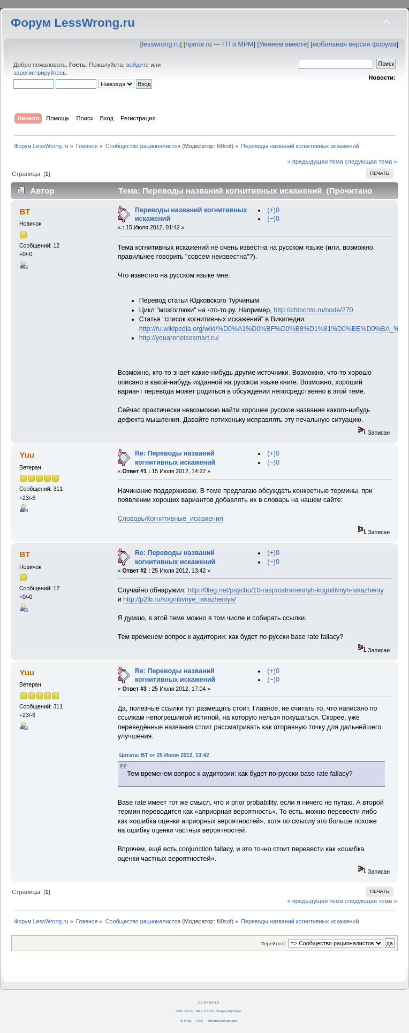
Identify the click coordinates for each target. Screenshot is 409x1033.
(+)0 (273, 210)
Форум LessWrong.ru (73, 22)
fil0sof (224, 146)
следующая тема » (371, 161)
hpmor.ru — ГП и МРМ (219, 44)
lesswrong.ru (161, 44)
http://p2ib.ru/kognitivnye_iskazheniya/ (179, 599)
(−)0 (273, 218)
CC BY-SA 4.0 (208, 1002)
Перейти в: (273, 943)
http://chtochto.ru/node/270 (313, 310)
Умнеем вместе (283, 44)
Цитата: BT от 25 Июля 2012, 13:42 (164, 755)
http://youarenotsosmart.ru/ (179, 338)
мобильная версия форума (355, 44)
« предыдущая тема (315, 161)
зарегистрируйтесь (39, 73)
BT (24, 211)
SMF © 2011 (204, 1011)
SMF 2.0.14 (184, 1011)
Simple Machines (228, 1011)
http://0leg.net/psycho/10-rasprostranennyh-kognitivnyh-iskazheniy (285, 590)
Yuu (26, 454)
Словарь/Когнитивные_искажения (170, 518)
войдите (137, 64)
